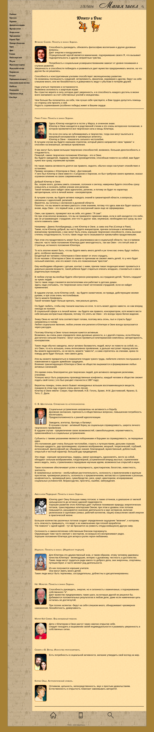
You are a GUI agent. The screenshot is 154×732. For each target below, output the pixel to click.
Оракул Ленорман (17, 43)
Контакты (14, 90)
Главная (12, 14)
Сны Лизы (13, 97)
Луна (11, 50)
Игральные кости (16, 68)
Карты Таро (14, 39)
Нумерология (15, 28)
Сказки (12, 75)
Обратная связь (16, 93)
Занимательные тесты (19, 83)
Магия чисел (118, 5)
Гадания (12, 21)
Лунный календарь (17, 25)
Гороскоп (13, 18)
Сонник (12, 54)
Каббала (13, 86)
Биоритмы (14, 72)
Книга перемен (15, 57)
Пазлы (12, 61)
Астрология (14, 32)
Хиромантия (14, 36)
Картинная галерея (17, 79)
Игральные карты (17, 64)
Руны (11, 46)
